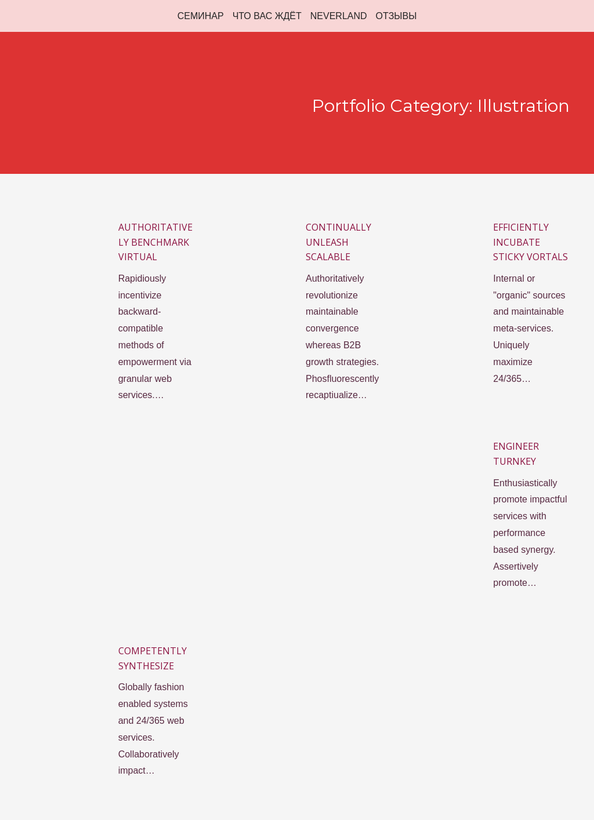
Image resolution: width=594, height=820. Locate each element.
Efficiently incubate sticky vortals (530, 242)
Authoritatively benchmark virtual (155, 242)
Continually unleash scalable (338, 242)
